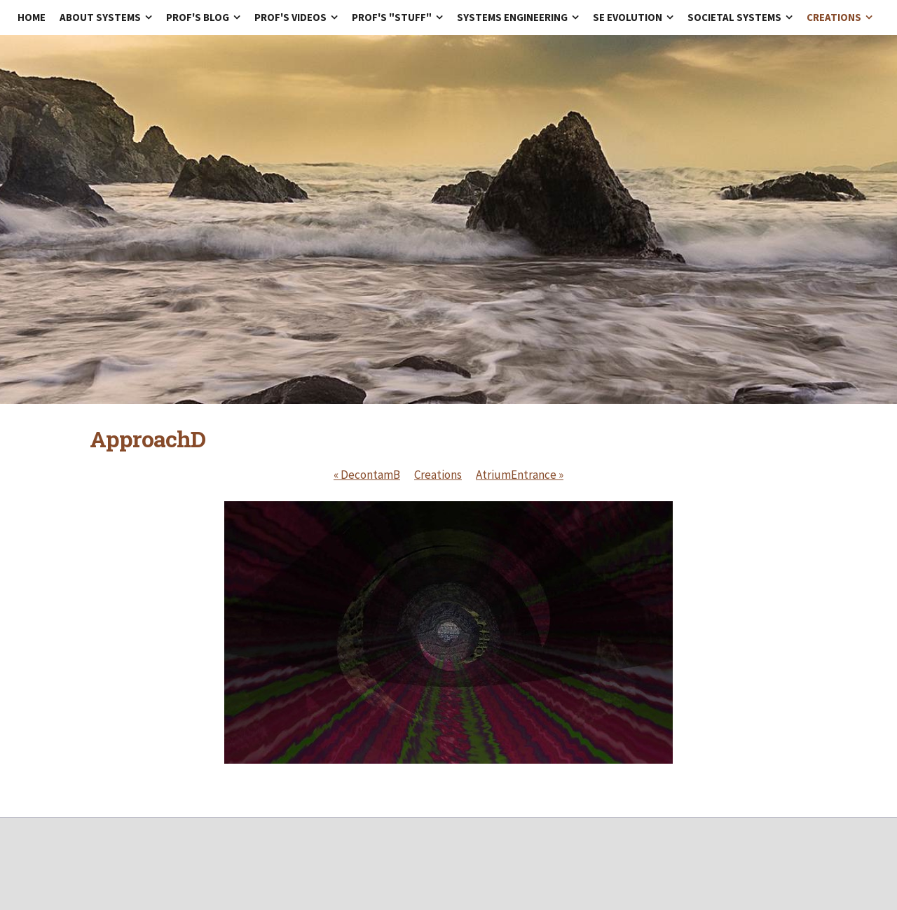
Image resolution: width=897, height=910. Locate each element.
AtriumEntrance (519, 474)
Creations (438, 474)
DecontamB (367, 474)
